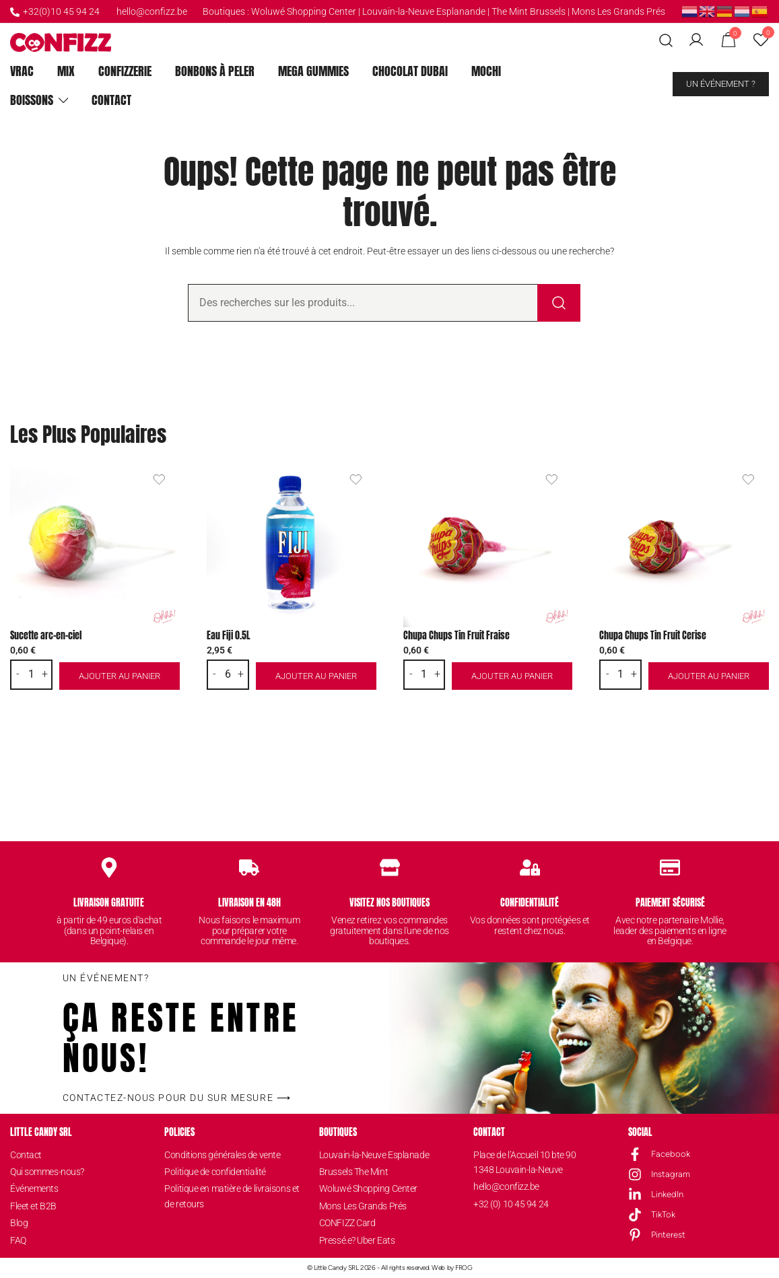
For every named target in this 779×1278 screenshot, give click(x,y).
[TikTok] (635, 1214)
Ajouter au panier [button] (119, 676)
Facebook (670, 1154)
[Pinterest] (635, 1235)
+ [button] (45, 674)
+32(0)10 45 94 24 (55, 11)
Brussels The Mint (353, 1171)
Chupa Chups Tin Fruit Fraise (456, 636)
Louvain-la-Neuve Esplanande (423, 11)
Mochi (486, 71)
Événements (34, 1188)
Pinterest (668, 1235)
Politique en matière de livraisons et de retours (231, 1196)
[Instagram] (635, 1174)
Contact (111, 100)
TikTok (663, 1214)
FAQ (18, 1240)
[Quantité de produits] (31, 674)
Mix (66, 71)
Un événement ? (720, 84)
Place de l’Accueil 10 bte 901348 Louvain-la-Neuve (524, 1162)
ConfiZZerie (124, 71)
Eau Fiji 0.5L (228, 636)
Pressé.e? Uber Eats (357, 1240)
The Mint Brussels (529, 11)
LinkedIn (667, 1194)
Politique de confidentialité (214, 1171)
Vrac (22, 71)
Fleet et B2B (33, 1206)
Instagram (670, 1174)
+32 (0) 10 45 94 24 (510, 1204)
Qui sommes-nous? (47, 1171)
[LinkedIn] (635, 1194)
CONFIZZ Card (347, 1222)
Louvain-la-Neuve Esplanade (374, 1154)
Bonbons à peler (215, 71)
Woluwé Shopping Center (303, 11)
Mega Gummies (313, 71)
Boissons (31, 100)
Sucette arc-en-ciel (45, 636)
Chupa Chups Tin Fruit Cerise (652, 636)
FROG (463, 1267)
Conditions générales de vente (222, 1154)
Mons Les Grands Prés (618, 11)
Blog (19, 1222)
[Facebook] (635, 1154)
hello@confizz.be (151, 11)
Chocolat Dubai (410, 71)
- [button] (18, 674)
